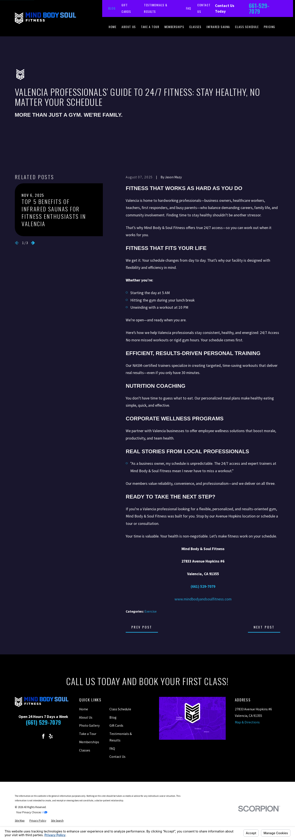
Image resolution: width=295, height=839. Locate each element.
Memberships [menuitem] (174, 27)
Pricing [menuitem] (269, 27)
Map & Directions (247, 722)
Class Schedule (120, 709)
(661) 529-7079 (43, 722)
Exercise (150, 611)
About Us (85, 717)
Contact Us (117, 757)
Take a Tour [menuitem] (150, 27)
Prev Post (141, 627)
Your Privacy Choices (31, 812)
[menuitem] (20, 821)
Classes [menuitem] (195, 27)
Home (83, 709)
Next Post (264, 627)
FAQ (188, 8)
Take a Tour (87, 734)
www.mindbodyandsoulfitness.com (203, 599)
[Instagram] (35, 736)
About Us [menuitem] (129, 27)
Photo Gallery (89, 725)
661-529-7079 (259, 8)
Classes (84, 750)
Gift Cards (116, 725)
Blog (111, 8)
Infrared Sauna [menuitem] (218, 27)
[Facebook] (43, 736)
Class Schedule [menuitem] (247, 27)
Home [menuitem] (112, 27)
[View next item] (33, 243)
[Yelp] (50, 736)
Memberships (89, 742)
